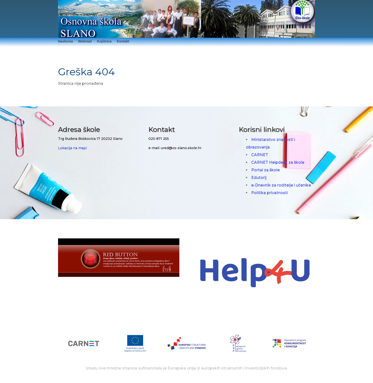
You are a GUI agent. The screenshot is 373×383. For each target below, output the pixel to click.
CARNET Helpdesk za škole (277, 162)
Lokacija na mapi (72, 148)
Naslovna (65, 41)
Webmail (85, 41)
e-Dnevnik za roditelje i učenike (281, 185)
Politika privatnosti (269, 192)
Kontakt (123, 41)
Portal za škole (265, 170)
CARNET (259, 154)
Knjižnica (104, 41)
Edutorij (258, 177)
